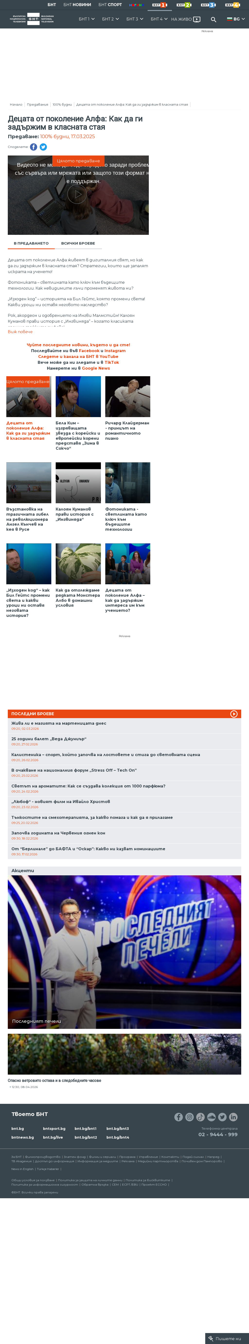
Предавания (37, 104)
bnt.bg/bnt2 (86, 1137)
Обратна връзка (94, 1184)
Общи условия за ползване (33, 1180)
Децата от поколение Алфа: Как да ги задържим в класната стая (132, 104)
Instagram (115, 350)
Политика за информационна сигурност (44, 1184)
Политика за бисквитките (148, 1180)
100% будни (62, 104)
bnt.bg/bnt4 (118, 1137)
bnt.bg (17, 1128)
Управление (148, 1157)
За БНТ (16, 1157)
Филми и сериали (102, 1157)
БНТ (52, 4)
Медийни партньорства (158, 1161)
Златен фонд (75, 1157)
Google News (96, 368)
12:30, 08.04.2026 (25, 1087)
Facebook (89, 350)
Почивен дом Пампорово (202, 1161)
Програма (127, 1157)
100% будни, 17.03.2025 (67, 136)
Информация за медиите (98, 1161)
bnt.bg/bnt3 (118, 1128)
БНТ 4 (156, 19)
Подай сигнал (193, 1157)
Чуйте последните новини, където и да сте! (78, 345)
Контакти (170, 1157)
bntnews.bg (22, 1137)
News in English (22, 1169)
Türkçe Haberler (48, 1169)
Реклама (207, 31)
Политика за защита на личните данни (90, 1180)
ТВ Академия (21, 1161)
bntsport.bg (54, 1128)
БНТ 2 (108, 19)
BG (237, 19)
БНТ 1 (84, 19)
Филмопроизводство (43, 1157)
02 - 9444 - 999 (218, 1134)
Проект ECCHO (154, 1184)
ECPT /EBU (130, 1184)
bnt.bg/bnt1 (85, 1128)
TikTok (112, 362)
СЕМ (115, 1184)
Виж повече (20, 331)
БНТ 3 (132, 19)
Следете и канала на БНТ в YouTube (78, 356)
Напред (213, 1157)
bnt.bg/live (53, 1137)
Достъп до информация (54, 1161)
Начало (16, 104)
